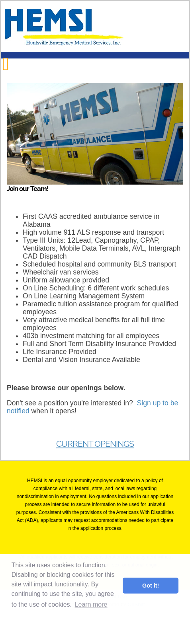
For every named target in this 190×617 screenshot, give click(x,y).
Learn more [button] (91, 604)
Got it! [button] (150, 585)
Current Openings (95, 444)
